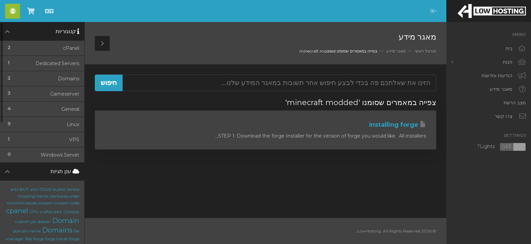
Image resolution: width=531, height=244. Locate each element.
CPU (34, 211)
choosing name (33, 196)
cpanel (17, 211)
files (28, 238)
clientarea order (64, 196)
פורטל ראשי (425, 51)
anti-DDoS (40, 189)
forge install (56, 238)
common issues (22, 202)
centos (73, 189)
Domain (65, 221)
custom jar (25, 221)
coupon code (67, 202)
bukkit (58, 189)
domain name (27, 230)
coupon (45, 202)
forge (39, 238)
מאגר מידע (396, 51)
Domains (57, 230)
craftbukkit (51, 211)
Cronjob (71, 211)
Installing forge (397, 124)
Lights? (501, 147)
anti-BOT (19, 189)
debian (44, 221)
